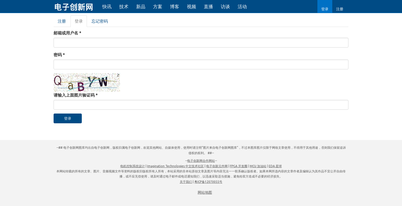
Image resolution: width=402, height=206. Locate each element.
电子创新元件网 (217, 166)
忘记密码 (100, 21)
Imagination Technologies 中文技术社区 (175, 166)
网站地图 (205, 192)
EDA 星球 (275, 166)
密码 (59, 54)
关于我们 (186, 181)
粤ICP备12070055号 (208, 181)
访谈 (225, 6)
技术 (123, 6)
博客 (174, 6)
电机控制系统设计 (132, 166)
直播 (208, 6)
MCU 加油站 (258, 166)
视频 (191, 6)
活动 (242, 6)
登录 (324, 9)
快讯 (107, 6)
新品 (140, 6)
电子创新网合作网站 (201, 160)
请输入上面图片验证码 (76, 95)
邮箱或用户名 (67, 33)
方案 (157, 6)
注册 (339, 9)
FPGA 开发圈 (238, 166)
